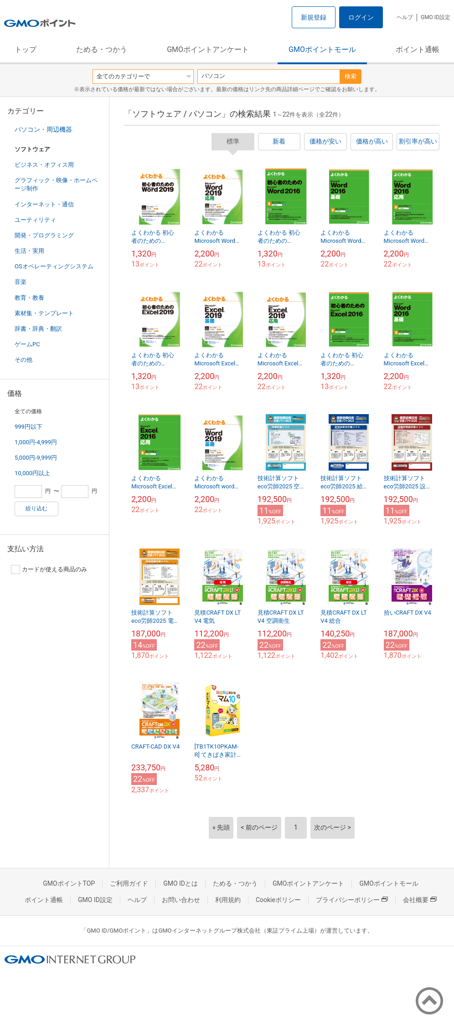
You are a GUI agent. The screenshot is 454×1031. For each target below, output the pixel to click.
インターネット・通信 (44, 204)
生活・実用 (29, 250)
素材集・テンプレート (44, 313)
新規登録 (313, 17)
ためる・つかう (101, 49)
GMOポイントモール (322, 49)
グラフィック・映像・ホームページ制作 (56, 184)
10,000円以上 (32, 473)
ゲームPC (27, 344)
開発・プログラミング (44, 235)
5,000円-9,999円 (36, 457)
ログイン (361, 17)
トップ (25, 49)
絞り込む (36, 508)
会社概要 (420, 899)
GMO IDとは (180, 883)
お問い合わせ (181, 899)
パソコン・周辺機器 (43, 129)
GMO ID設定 (435, 17)
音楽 (20, 281)
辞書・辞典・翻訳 (38, 328)
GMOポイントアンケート (208, 49)
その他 (23, 359)
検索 (350, 76)
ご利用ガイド (129, 883)
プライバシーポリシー (352, 899)
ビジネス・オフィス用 (44, 164)
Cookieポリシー (278, 899)
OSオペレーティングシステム (54, 266)
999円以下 (28, 426)
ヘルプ (405, 17)
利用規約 (228, 899)
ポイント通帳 (417, 49)
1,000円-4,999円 (36, 442)
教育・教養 (29, 297)
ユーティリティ (35, 219)
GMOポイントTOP (69, 883)
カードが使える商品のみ (49, 569)
